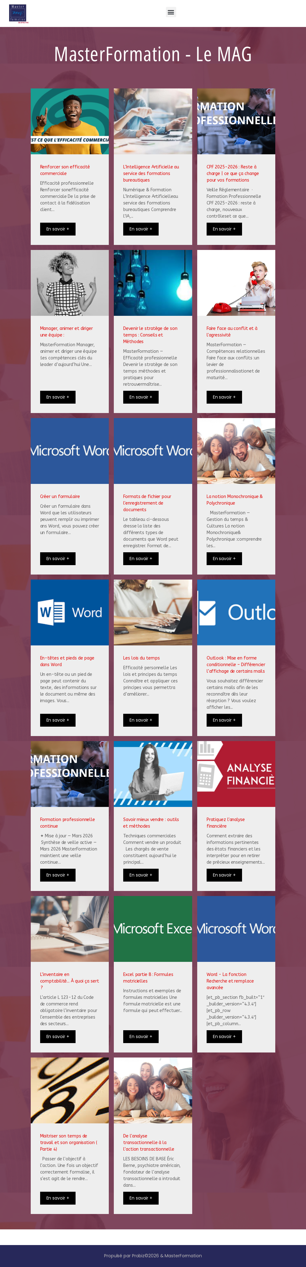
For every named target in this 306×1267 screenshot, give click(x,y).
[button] (171, 12)
